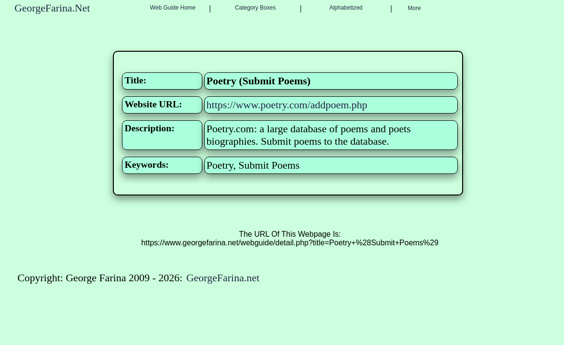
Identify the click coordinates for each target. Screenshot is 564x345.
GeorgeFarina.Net (52, 8)
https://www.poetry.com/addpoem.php (287, 105)
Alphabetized (345, 7)
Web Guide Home (173, 7)
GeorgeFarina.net (222, 278)
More (414, 8)
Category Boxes (255, 7)
